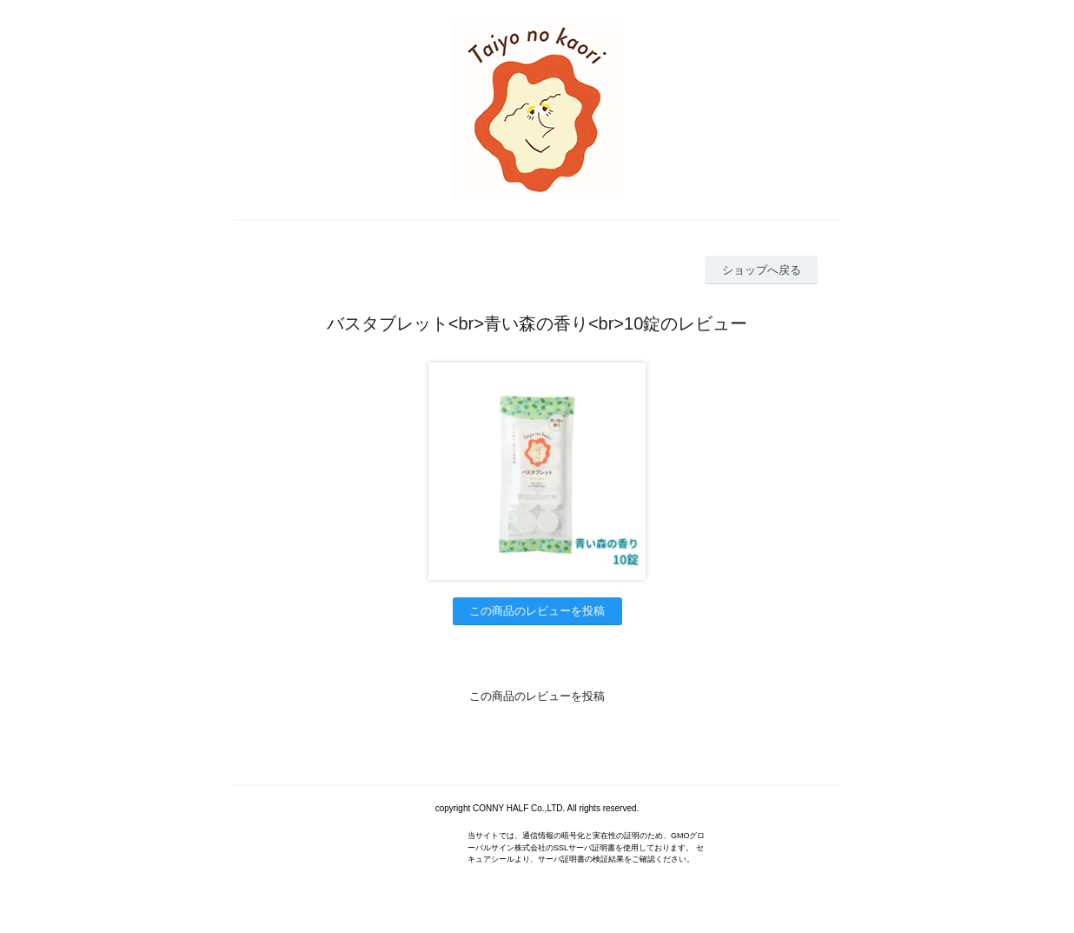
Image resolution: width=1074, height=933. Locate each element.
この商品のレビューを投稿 (537, 610)
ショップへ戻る (761, 270)
